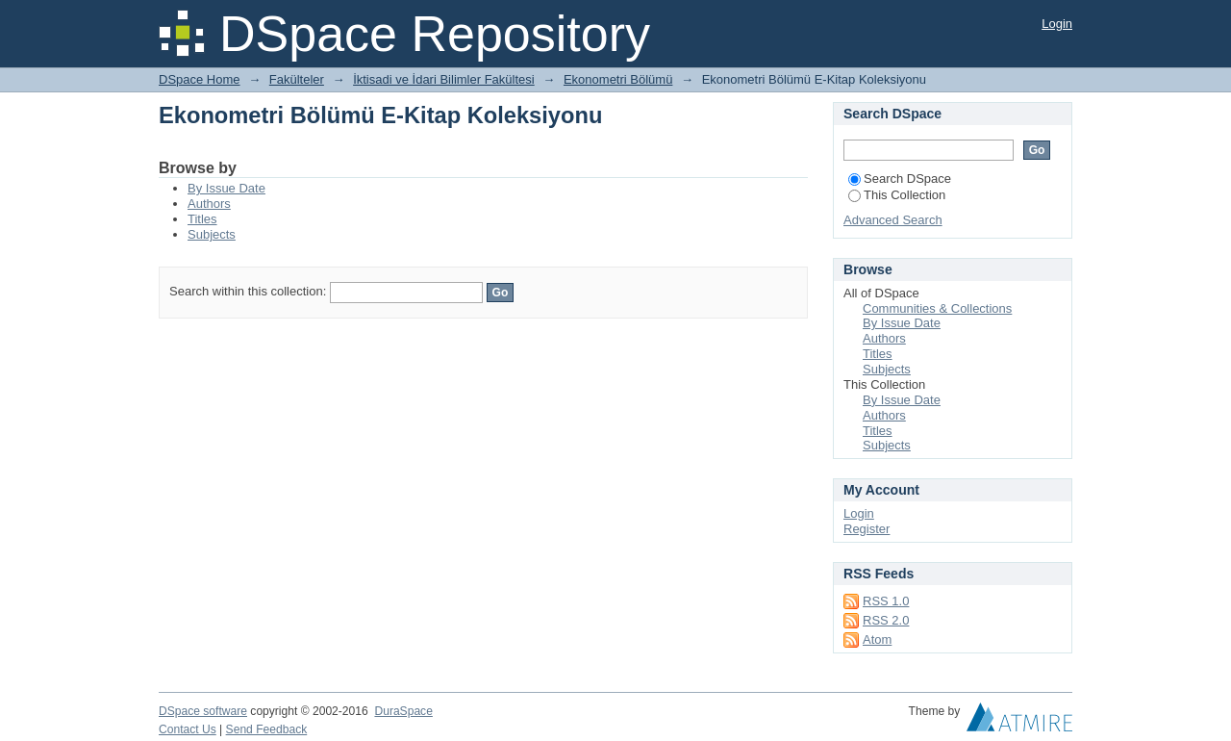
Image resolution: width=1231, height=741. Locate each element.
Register (866, 529)
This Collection (896, 195)
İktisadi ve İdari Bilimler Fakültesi (444, 79)
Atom (877, 639)
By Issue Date (226, 188)
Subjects (212, 234)
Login (1057, 23)
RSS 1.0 (886, 601)
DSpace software (203, 711)
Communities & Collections (937, 308)
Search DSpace (899, 178)
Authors (209, 203)
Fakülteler (296, 79)
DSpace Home (199, 79)
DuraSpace (403, 711)
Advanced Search (892, 220)
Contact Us (187, 729)
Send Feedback (267, 729)
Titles (202, 219)
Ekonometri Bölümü (618, 79)
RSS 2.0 (886, 620)
